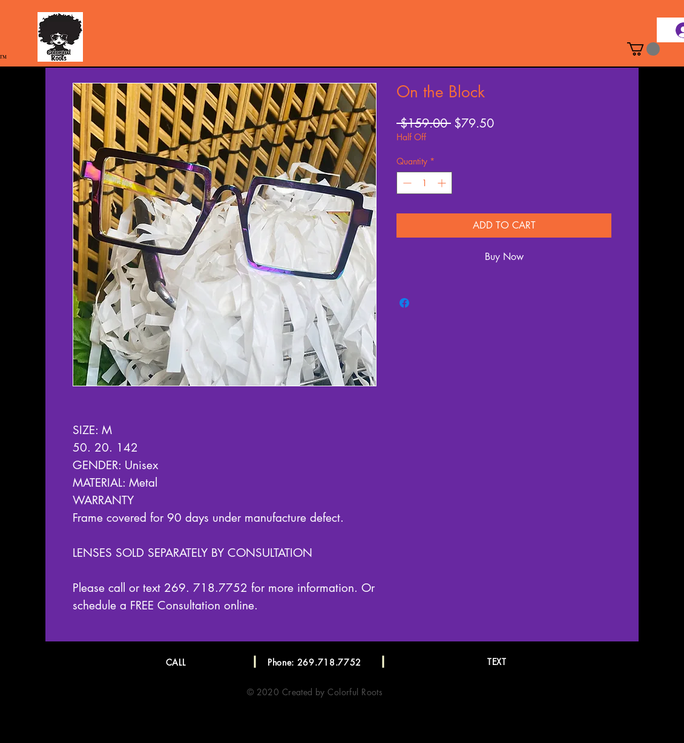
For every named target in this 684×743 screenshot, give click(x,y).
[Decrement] (405, 182)
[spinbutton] (424, 182)
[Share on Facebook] (404, 303)
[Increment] (442, 182)
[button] (643, 49)
